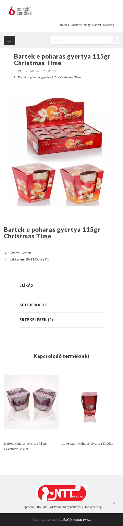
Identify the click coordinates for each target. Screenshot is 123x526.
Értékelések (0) (36, 320)
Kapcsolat (109, 25)
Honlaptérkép (93, 507)
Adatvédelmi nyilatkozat (86, 25)
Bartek (52, 71)
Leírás (26, 285)
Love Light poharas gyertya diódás (87, 443)
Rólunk (64, 25)
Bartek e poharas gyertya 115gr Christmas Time (49, 77)
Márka (34, 71)
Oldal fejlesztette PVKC (76, 519)
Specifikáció (34, 305)
